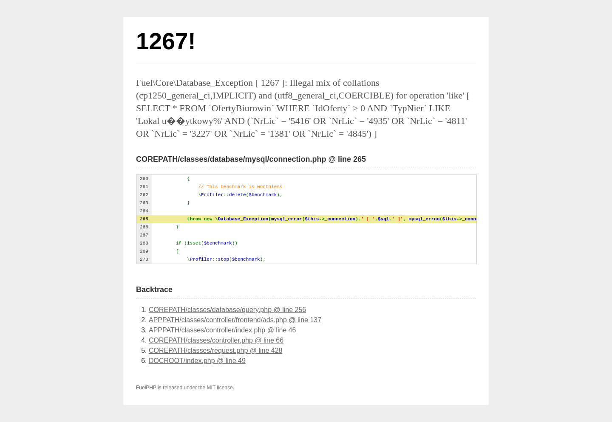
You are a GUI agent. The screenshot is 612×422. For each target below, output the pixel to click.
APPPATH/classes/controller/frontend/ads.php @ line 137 (235, 320)
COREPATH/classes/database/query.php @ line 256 (227, 309)
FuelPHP (146, 388)
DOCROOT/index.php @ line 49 (197, 360)
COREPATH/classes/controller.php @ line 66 (216, 340)
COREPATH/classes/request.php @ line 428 (215, 350)
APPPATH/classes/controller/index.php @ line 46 (222, 330)
